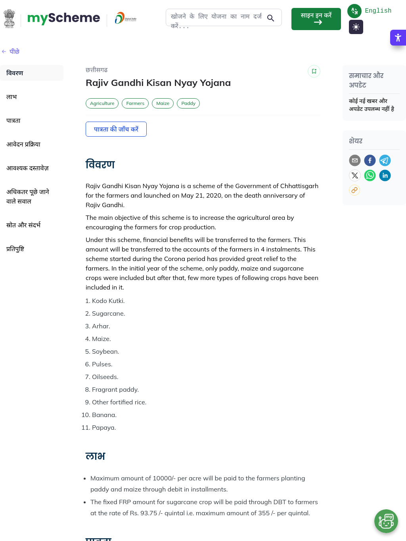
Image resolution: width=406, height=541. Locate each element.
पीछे (9, 51)
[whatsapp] (370, 175)
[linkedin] (385, 175)
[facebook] (370, 160)
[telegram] (385, 160)
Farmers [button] (135, 103)
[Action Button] (64, 19)
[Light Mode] (356, 26)
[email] (355, 160)
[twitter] (355, 175)
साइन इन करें (316, 18)
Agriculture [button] (102, 103)
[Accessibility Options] (398, 62)
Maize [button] (162, 103)
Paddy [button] (188, 103)
